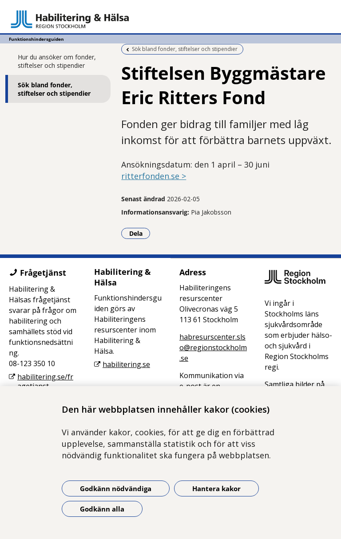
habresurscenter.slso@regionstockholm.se (213, 347)
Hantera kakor (216, 488)
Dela (140, 233)
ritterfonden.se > (153, 176)
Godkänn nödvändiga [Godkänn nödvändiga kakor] (115, 488)
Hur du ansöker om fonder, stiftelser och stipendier (57, 61)
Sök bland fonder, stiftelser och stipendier (54, 89)
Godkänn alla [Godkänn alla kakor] (102, 508)
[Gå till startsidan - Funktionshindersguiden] (170, 19)
